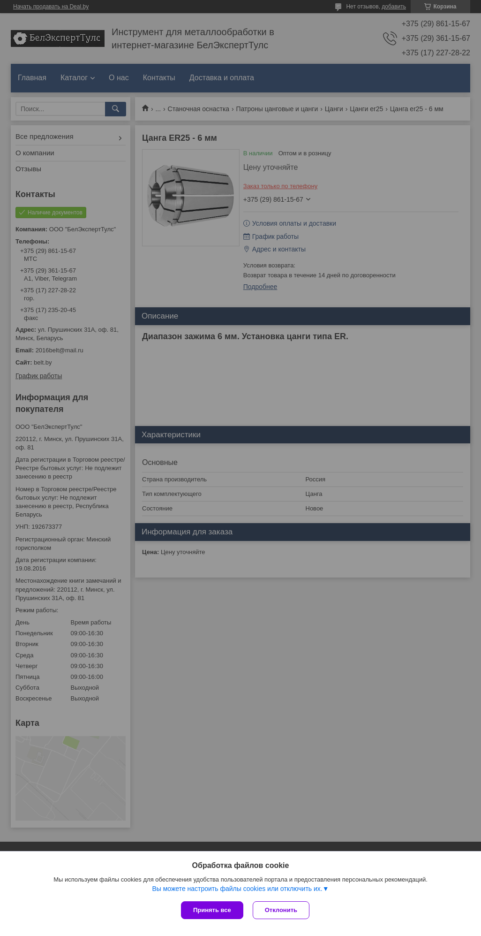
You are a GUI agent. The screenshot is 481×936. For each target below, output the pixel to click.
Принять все (212, 909)
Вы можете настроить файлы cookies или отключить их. (237, 888)
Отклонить (281, 909)
